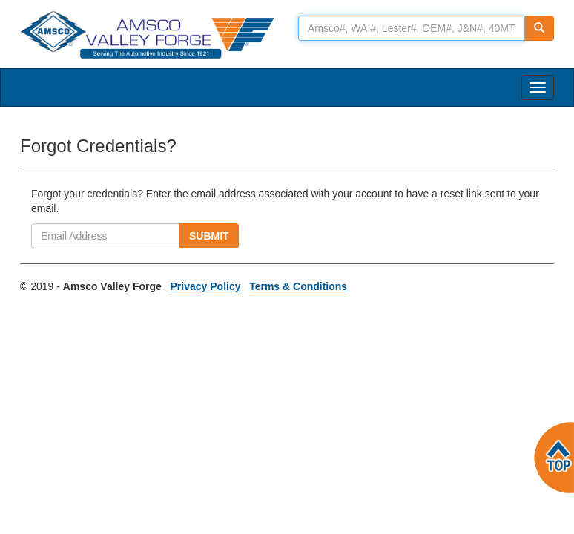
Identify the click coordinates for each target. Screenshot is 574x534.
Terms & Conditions (298, 286)
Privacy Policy (206, 286)
